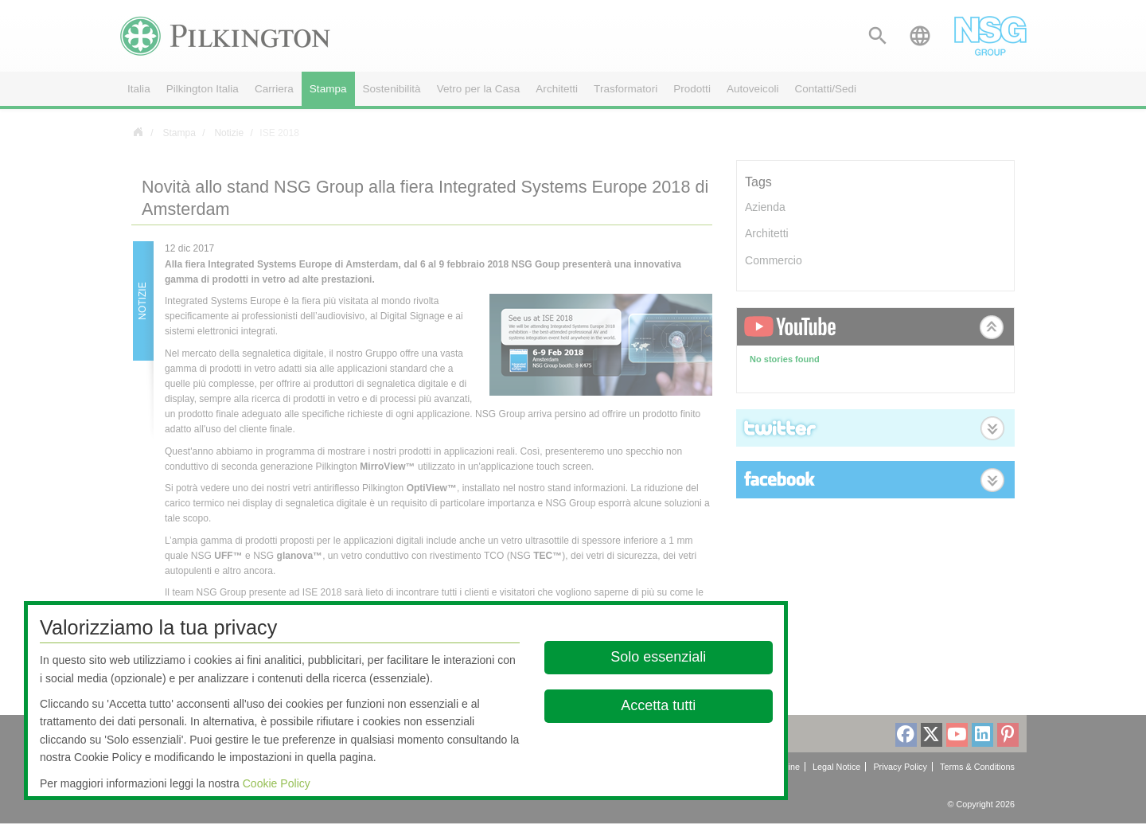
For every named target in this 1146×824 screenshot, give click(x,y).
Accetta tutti (659, 705)
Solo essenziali (659, 657)
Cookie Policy (276, 783)
